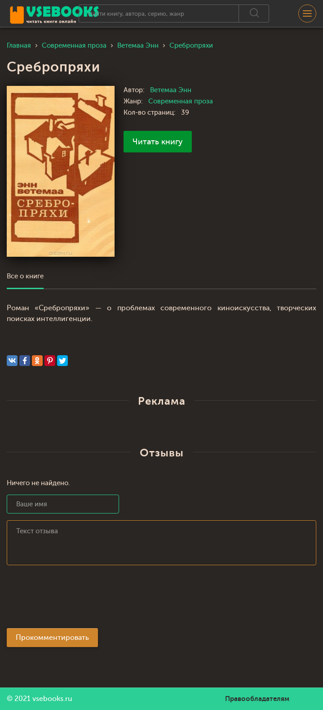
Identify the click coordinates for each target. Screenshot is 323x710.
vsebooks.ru (52, 699)
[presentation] (75, 599)
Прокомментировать (52, 638)
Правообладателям (257, 699)
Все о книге (25, 276)
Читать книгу (158, 141)
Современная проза (180, 101)
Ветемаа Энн (170, 90)
